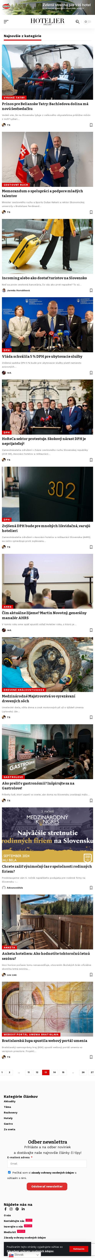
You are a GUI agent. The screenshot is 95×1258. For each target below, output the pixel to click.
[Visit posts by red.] (4, 373)
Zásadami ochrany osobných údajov (30, 1251)
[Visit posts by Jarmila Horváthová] (4, 290)
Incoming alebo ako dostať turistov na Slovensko (44, 278)
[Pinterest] (17, 1209)
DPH (7, 350)
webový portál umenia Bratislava (31, 1034)
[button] (78, 1249)
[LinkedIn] (23, 1209)
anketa (9, 947)
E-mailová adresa (18, 1157)
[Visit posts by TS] (4, 125)
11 (29, 1072)
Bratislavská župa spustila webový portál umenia (44, 1041)
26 (83, 1072)
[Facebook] (5, 1209)
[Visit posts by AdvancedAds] (4, 888)
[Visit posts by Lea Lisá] (4, 975)
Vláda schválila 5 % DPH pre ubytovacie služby (42, 356)
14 (54, 1072)
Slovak (16, 1255)
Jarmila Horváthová (18, 290)
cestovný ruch (16, 184)
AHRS (8, 606)
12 (37, 1072)
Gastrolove (13, 777)
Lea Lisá (12, 975)
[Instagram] (11, 1209)
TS (8, 125)
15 (63, 1072)
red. (9, 372)
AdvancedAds (15, 887)
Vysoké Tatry (14, 97)
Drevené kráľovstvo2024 (24, 690)
